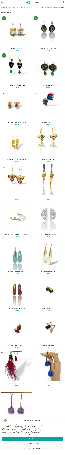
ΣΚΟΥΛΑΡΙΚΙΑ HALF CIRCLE (48, 234)
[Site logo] (32, 2)
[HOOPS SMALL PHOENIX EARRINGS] (48, 179)
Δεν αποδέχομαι (32, 444)
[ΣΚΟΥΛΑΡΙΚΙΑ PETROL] (48, 291)
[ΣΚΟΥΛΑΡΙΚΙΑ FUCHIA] (16, 328)
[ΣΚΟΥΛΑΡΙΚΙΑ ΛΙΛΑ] (16, 403)
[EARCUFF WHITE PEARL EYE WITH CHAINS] (16, 217)
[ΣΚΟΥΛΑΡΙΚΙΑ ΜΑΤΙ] (16, 31)
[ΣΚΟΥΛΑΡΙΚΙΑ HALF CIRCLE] (48, 217)
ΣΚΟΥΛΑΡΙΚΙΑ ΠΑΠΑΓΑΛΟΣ (16, 383)
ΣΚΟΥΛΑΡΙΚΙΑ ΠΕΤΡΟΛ (48, 122)
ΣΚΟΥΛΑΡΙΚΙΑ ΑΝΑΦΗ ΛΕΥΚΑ (48, 271)
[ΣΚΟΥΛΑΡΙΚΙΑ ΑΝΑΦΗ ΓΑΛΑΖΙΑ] (16, 254)
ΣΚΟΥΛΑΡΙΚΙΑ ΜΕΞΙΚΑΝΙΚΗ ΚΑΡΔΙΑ (16, 160)
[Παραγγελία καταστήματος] (62, 12)
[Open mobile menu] (4, 2)
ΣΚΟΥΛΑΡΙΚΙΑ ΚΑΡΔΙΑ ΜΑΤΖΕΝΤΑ (16, 122)
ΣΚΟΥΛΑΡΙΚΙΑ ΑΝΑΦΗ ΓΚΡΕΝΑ (16, 308)
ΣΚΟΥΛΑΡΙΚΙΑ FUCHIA (17, 346)
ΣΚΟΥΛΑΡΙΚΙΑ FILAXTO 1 (17, 197)
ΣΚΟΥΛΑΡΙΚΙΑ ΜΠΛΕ (48, 383)
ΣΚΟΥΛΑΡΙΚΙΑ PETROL (48, 308)
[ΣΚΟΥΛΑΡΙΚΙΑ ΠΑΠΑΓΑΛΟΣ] (16, 365)
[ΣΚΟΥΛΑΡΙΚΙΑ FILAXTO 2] (48, 142)
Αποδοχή (32, 439)
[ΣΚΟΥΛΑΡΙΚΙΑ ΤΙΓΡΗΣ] (48, 68)
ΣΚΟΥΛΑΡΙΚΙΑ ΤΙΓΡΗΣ (48, 85)
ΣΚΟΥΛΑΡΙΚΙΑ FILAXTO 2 (48, 160)
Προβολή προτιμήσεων (32, 448)
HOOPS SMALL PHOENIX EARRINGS (48, 197)
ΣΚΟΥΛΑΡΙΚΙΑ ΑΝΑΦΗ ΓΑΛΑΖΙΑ (16, 271)
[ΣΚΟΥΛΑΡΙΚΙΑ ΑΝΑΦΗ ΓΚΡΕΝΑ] (16, 291)
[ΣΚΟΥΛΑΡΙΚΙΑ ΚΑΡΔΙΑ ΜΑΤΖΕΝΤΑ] (16, 105)
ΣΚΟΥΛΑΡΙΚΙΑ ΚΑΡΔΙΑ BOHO (17, 85)
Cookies (32, 452)
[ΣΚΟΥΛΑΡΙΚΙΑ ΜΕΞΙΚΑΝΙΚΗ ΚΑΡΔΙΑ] (16, 142)
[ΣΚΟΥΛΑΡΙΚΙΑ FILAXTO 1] (16, 179)
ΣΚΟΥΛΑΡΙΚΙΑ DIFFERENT (48, 346)
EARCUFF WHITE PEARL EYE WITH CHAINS (16, 234)
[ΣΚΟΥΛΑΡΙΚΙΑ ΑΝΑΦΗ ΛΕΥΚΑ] (48, 254)
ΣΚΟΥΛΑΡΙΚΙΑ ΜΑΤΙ (16, 48)
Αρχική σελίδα (5, 7)
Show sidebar (7, 12)
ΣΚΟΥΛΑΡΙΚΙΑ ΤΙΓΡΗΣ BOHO (48, 48)
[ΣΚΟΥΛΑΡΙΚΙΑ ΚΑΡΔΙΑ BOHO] (16, 68)
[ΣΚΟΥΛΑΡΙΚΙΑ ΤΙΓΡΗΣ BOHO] (48, 31)
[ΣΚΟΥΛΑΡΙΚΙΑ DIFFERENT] (48, 328)
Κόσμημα (15, 7)
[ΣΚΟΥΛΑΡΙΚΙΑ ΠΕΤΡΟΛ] (48, 105)
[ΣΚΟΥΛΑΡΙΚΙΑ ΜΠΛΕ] (48, 365)
